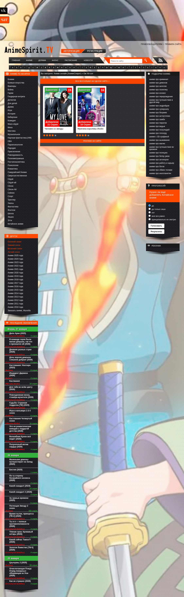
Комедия (12, 120)
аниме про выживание (159, 140)
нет (153, 213)
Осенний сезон (14, 242)
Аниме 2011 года (15, 304)
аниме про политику (158, 89)
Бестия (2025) (15, 470)
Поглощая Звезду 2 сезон (18, 507)
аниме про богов (156, 166)
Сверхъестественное (17, 176)
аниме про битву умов (159, 156)
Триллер (11, 200)
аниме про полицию (158, 153)
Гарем (10, 93)
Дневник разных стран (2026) (20, 350)
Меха (10, 127)
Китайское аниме (15, 224)
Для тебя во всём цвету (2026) (20, 388)
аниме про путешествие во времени (161, 148)
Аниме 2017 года (15, 283)
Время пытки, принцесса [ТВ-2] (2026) (21, 515)
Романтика (13, 169)
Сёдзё (10, 179)
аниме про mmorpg (157, 133)
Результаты (156, 231)
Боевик (11, 79)
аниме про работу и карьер (161, 163)
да (152, 206)
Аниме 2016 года (15, 286)
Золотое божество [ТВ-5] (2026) (21, 548)
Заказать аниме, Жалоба (19, 310)
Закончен (52, 89)
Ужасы (11, 203)
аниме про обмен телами (160, 170)
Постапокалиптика (16, 162)
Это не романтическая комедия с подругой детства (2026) (20, 428)
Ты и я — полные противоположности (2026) (19, 523)
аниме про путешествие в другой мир (161, 101)
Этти (10, 220)
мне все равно (158, 216)
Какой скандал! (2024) (19, 486)
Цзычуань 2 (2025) (18, 562)
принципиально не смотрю (163, 219)
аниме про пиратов (158, 123)
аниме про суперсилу (159, 109)
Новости (88, 60)
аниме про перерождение (161, 96)
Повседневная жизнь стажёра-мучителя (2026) (21, 396)
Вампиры (12, 86)
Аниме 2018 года (15, 279)
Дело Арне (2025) (17, 333)
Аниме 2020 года (15, 273)
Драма (11, 107)
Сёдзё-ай (12, 182)
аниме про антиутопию (159, 116)
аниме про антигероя (159, 159)
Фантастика (13, 207)
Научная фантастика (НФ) (19, 138)
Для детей (12, 103)
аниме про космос (157, 93)
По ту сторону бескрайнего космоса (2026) (19, 478)
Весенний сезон (15, 248)
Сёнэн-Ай (12, 189)
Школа (11, 213)
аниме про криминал (158, 79)
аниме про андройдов (159, 106)
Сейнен (11, 193)
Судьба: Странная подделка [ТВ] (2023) (19, 404)
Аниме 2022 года (15, 266)
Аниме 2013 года (15, 297)
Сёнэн (10, 186)
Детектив (12, 100)
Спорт (10, 196)
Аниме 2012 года (15, 300)
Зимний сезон (14, 245)
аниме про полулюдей (159, 130)
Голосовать (156, 226)
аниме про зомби (157, 119)
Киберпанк (12, 117)
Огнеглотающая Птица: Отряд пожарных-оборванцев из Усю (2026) (20, 572)
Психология (13, 165)
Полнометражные (16, 158)
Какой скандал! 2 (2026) (20, 492)
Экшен (11, 217)
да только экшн (158, 209)
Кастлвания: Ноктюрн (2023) (20, 366)
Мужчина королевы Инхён (91, 128)
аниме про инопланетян (160, 173)
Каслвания (14, 381)
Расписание (71, 60)
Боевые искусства (16, 83)
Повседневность (15, 155)
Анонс (55, 60)
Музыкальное (14, 134)
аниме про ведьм (157, 126)
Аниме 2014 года (15, 293)
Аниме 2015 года (15, 290)
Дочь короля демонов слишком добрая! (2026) (21, 358)
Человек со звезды (58, 128)
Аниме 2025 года (15, 255)
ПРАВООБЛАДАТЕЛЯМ (151, 44)
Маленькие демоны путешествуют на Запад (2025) (21, 461)
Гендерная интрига (16, 96)
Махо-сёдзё (13, 124)
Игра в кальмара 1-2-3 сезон (20, 412)
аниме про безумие (158, 112)
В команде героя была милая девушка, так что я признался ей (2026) (20, 341)
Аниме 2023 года (15, 262)
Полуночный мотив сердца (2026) (18, 445)
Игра (10, 110)
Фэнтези (11, 210)
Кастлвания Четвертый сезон (20, 419)
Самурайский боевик (17, 172)
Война (10, 89)
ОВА (10, 141)
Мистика (11, 131)
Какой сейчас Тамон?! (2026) (20, 540)
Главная (16, 60)
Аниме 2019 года (15, 276)
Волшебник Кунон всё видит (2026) (20, 437)
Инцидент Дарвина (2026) (18, 374)
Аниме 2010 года (15, 307)
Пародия (12, 148)
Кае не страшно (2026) (20, 581)
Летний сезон (14, 252)
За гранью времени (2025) (18, 499)
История (11, 114)
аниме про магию (157, 143)
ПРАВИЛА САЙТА (173, 44)
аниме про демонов (158, 83)
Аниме (29, 60)
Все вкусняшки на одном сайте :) (92, 81)
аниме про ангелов (157, 86)
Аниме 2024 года (15, 259)
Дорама (42, 60)
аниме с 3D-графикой (159, 137)
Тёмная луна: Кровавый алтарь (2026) (21, 533)
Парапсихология (15, 145)
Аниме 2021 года (15, 269)
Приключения (14, 151)
